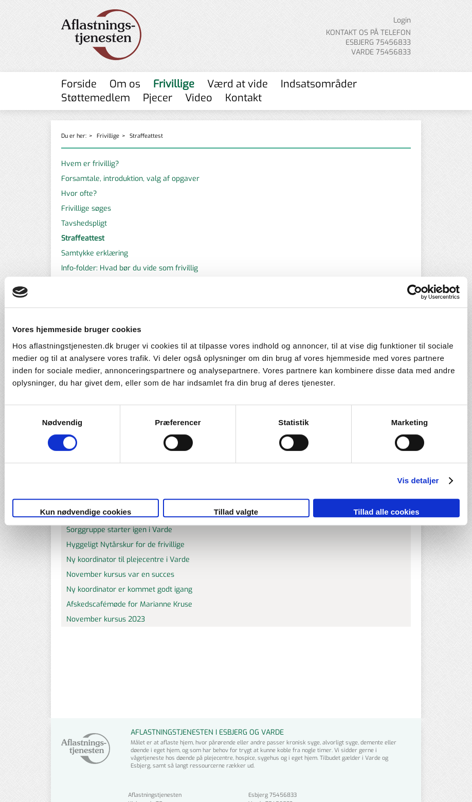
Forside (79, 84)
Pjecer (157, 98)
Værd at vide (237, 84)
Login (402, 20)
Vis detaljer (418, 480)
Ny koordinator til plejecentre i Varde (128, 559)
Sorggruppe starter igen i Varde (119, 530)
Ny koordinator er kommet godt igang (129, 589)
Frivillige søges (86, 208)
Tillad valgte (236, 511)
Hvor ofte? (79, 193)
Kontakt (243, 98)
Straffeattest (146, 136)
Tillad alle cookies (386, 511)
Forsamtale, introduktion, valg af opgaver (130, 179)
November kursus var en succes (120, 574)
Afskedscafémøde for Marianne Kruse (129, 604)
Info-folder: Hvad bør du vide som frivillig (129, 268)
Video (198, 98)
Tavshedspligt (84, 223)
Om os (125, 84)
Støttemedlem (95, 98)
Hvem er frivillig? (90, 164)
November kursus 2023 (105, 619)
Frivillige (173, 84)
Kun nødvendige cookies (86, 511)
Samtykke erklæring (94, 253)
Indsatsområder (319, 84)
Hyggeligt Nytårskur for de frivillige (125, 545)
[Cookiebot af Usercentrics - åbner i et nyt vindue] (415, 292)
